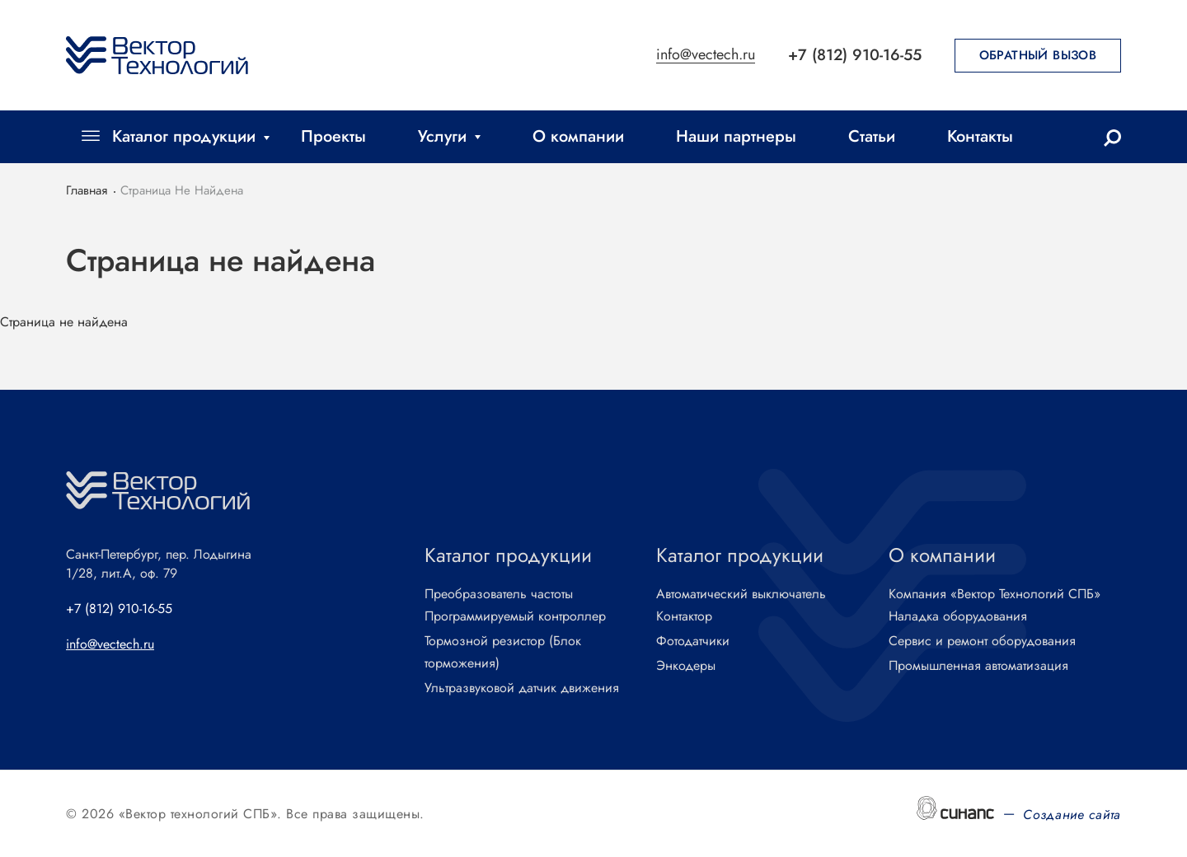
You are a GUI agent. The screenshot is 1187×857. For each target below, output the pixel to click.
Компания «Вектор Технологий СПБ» (994, 594)
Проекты (333, 136)
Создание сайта (1072, 814)
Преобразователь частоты (499, 594)
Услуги (442, 136)
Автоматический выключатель (741, 594)
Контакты (980, 136)
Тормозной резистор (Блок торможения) (503, 652)
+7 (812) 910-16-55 (855, 55)
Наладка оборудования (958, 616)
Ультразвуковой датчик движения (522, 688)
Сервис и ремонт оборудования (982, 641)
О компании (578, 136)
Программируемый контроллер (515, 616)
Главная (86, 190)
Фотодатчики (693, 641)
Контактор (684, 616)
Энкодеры (685, 666)
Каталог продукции (184, 136)
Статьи (871, 136)
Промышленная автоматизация (978, 666)
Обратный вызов (1038, 55)
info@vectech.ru (705, 55)
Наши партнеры (736, 136)
